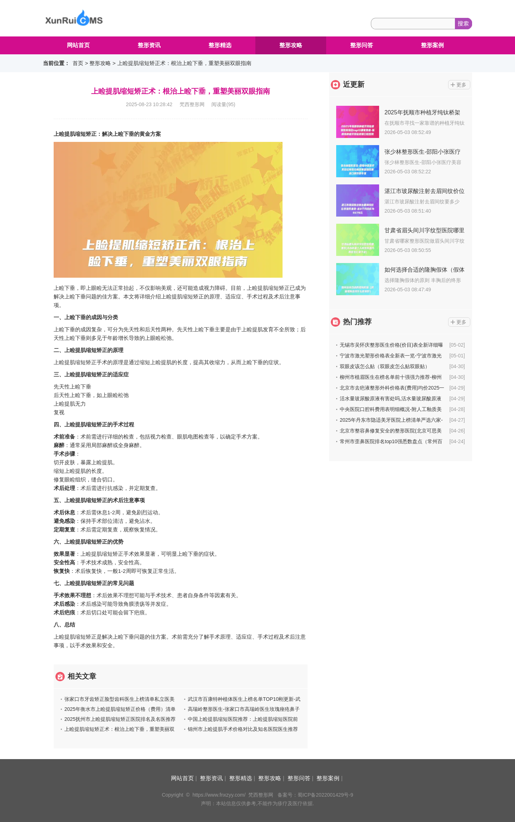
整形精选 (220, 45)
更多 (461, 85)
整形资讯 (149, 45)
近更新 (353, 84)
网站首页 (78, 45)
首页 (78, 63)
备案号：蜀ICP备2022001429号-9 (315, 795)
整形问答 (361, 45)
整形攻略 (290, 45)
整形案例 (432, 45)
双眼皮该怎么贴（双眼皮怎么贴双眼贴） (385, 366)
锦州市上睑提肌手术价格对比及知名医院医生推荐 (243, 729)
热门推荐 (357, 322)
